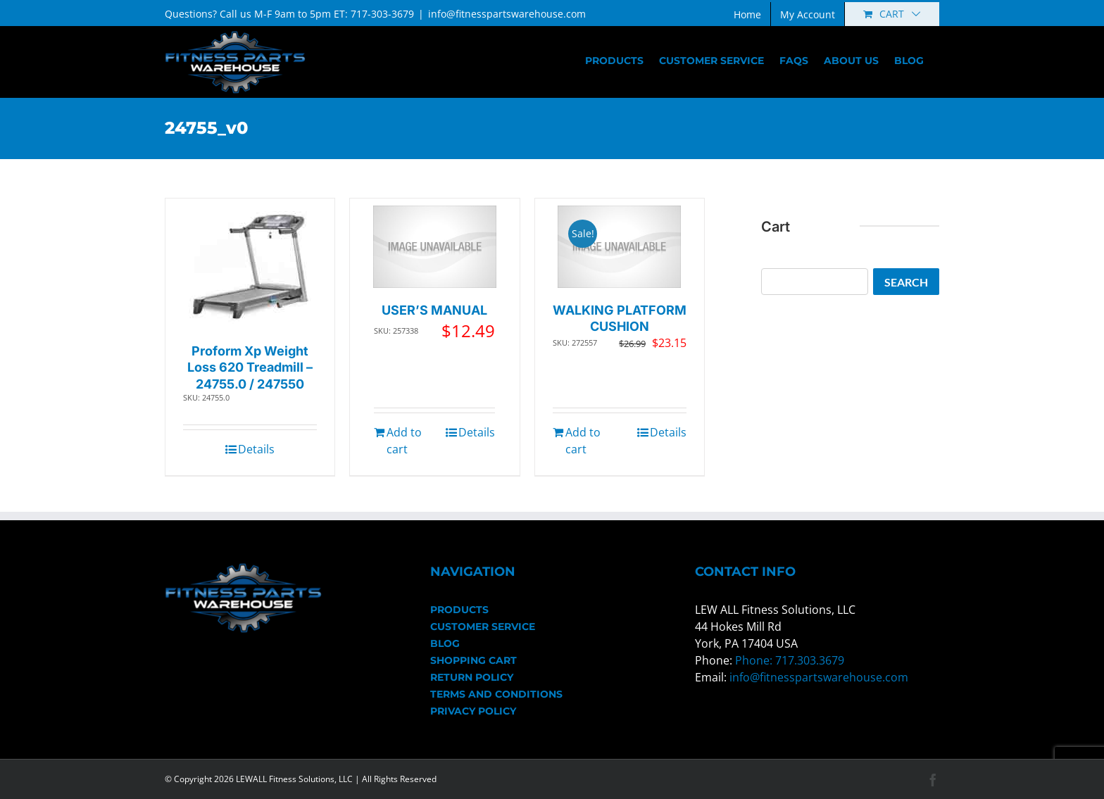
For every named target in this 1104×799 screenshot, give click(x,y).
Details (256, 449)
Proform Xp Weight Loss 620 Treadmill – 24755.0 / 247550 (250, 367)
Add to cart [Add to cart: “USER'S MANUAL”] (404, 440)
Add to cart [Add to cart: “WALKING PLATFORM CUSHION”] (583, 440)
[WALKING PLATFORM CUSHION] (619, 247)
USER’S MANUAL (434, 310)
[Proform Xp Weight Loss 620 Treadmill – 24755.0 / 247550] (250, 267)
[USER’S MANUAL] (434, 247)
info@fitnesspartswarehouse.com (507, 13)
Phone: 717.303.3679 (789, 660)
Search (906, 282)
